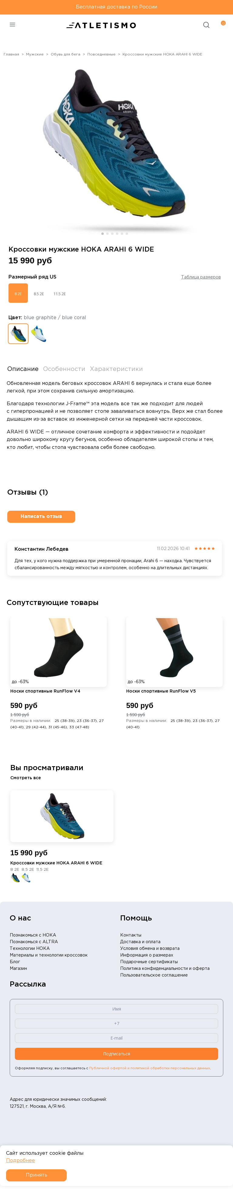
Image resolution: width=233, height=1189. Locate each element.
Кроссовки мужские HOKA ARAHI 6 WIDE (56, 863)
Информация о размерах (146, 955)
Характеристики (116, 369)
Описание (23, 369)
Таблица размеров (201, 277)
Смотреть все (25, 778)
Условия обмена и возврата (150, 948)
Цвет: (47, 318)
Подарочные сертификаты (149, 962)
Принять (36, 1175)
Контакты (130, 935)
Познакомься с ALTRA (34, 942)
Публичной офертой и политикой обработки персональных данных (149, 1068)
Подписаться (116, 1054)
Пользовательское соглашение (154, 975)
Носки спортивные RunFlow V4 (45, 691)
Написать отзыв (41, 516)
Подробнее (20, 1160)
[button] (102, 233)
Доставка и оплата (140, 942)
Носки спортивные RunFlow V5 (161, 691)
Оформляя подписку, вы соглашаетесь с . (113, 1068)
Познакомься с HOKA (33, 935)
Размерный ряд (32, 277)
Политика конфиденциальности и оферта (165, 968)
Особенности (64, 369)
